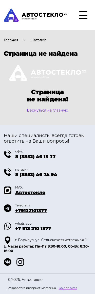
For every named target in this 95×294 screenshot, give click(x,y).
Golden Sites (68, 288)
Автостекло (30, 192)
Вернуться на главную (47, 110)
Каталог (38, 40)
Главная (11, 40)
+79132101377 (31, 210)
